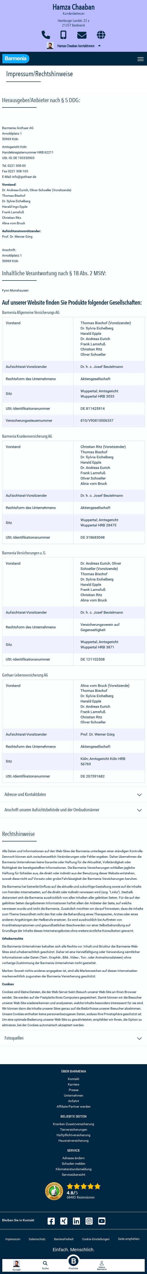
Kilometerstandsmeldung (74, 1169)
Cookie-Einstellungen (96, 1239)
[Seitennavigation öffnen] (140, 58)
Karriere (73, 1084)
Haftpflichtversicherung (73, 1135)
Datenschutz (37, 1239)
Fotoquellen (73, 1038)
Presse (73, 1090)
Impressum (12, 1239)
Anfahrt (73, 1101)
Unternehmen (73, 1095)
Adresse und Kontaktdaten (73, 795)
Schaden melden (73, 1163)
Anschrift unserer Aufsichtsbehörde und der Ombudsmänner (73, 810)
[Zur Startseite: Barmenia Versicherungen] (16, 59)
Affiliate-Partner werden (74, 1106)
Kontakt (73, 1079)
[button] (73, 46)
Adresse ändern (73, 1158)
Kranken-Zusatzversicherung (73, 1124)
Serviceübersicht (73, 1174)
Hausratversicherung (73, 1140)
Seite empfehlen (128, 1239)
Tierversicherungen (73, 1129)
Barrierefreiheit (63, 1239)
